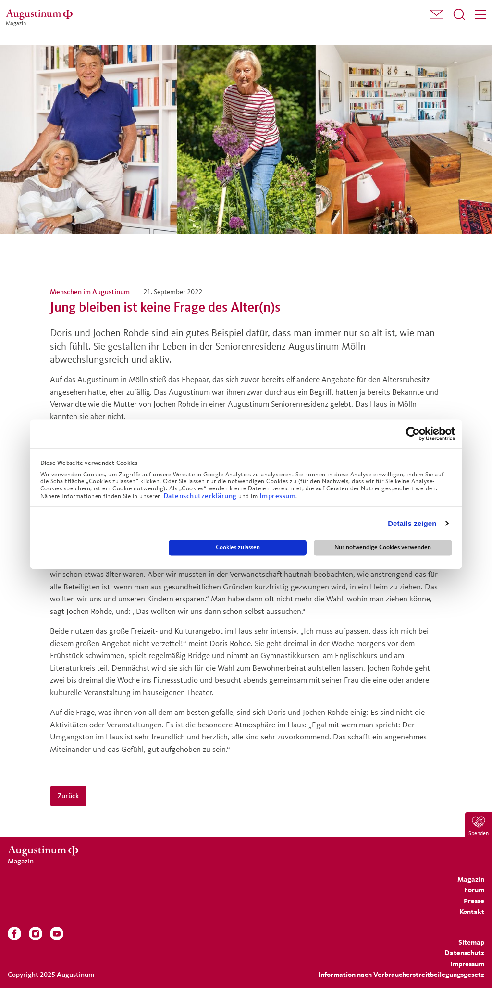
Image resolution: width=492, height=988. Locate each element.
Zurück (68, 795)
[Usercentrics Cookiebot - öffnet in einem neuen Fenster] (413, 433)
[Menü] (480, 14)
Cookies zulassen (238, 547)
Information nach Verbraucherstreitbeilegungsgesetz (401, 974)
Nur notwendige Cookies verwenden (382, 547)
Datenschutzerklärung (201, 495)
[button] (436, 14)
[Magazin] (41, 14)
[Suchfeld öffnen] (459, 14)
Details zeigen (412, 523)
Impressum (277, 495)
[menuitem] (436, 14)
